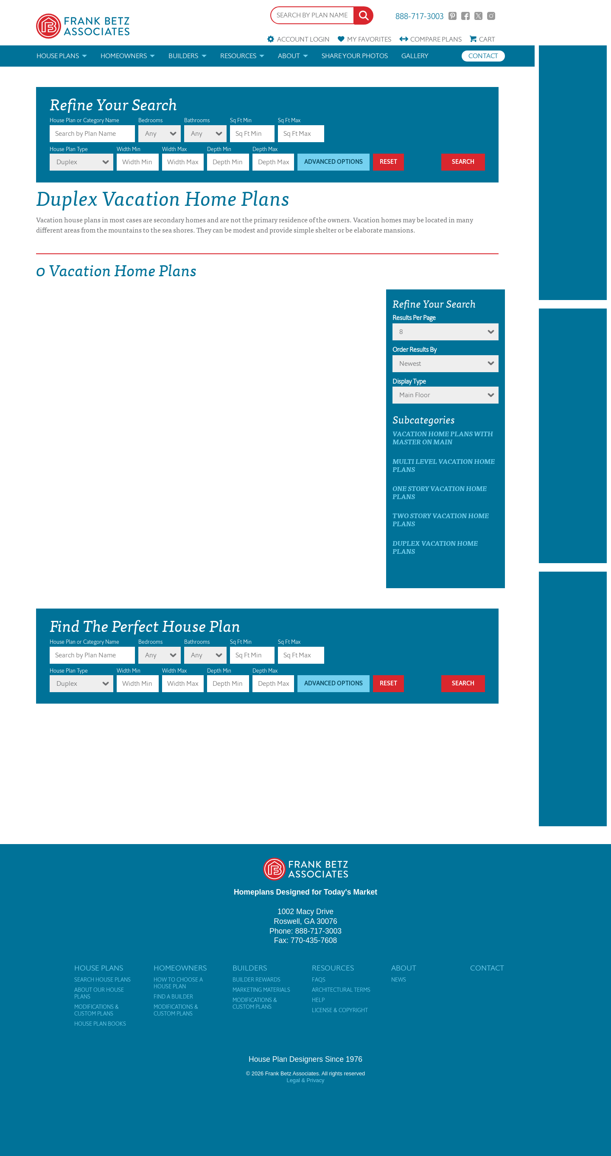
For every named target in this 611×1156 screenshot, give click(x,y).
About (289, 55)
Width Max (174, 149)
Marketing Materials (261, 990)
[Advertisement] (573, 172)
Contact (483, 55)
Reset (388, 162)
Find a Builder (173, 996)
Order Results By (414, 349)
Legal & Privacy (306, 1080)
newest (410, 363)
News (398, 979)
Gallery (415, 55)
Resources (238, 55)
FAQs (318, 979)
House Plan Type (69, 149)
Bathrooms (197, 120)
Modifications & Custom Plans (96, 1010)
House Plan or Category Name (84, 120)
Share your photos (355, 55)
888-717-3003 (419, 15)
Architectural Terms (341, 990)
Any (151, 133)
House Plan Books (100, 1024)
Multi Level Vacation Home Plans (443, 465)
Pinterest (452, 16)
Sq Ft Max (289, 120)
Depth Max (264, 149)
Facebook (465, 16)
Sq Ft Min (241, 120)
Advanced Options (333, 162)
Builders (183, 55)
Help (318, 1000)
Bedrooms (150, 120)
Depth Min (219, 149)
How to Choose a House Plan (178, 983)
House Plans (57, 55)
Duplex (66, 161)
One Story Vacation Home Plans (439, 492)
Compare (436, 39)
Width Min (128, 149)
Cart (487, 39)
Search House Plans (102, 979)
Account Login (303, 39)
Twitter (478, 16)
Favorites (369, 39)
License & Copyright (340, 1010)
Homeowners (124, 55)
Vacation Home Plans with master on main (442, 437)
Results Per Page (414, 318)
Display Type (409, 381)
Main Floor (414, 394)
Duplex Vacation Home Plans (435, 547)
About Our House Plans (99, 993)
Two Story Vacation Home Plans (440, 519)
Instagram (491, 16)
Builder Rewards (256, 979)
